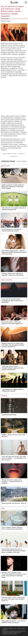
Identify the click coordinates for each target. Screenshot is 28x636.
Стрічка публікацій (21, 161)
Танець (15, 153)
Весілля (10, 153)
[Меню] (25, 2)
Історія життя (14, 156)
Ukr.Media (22, 54)
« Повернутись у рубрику (8, 161)
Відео (4, 153)
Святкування (21, 153)
